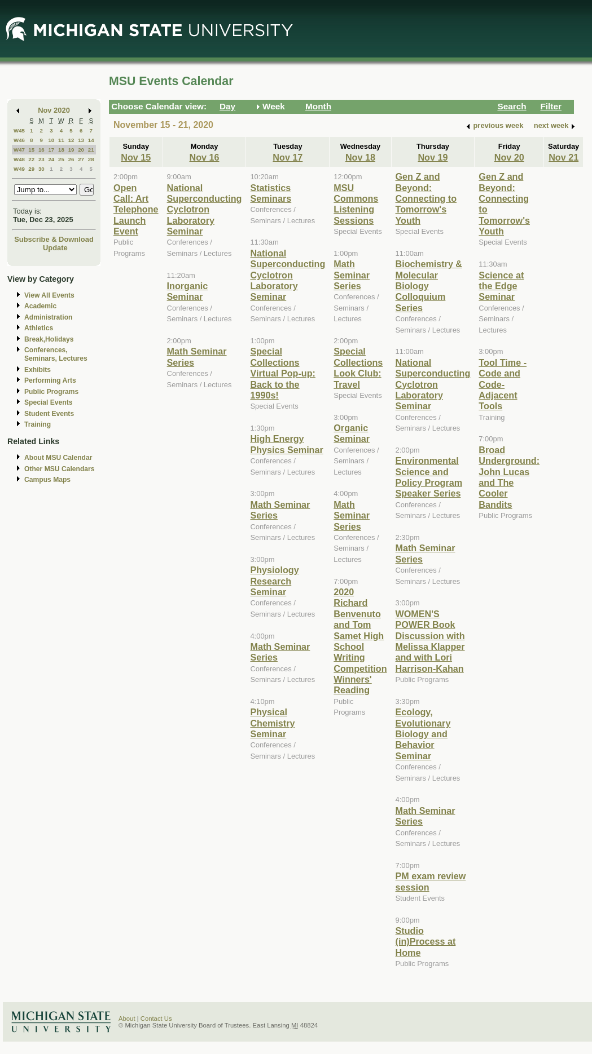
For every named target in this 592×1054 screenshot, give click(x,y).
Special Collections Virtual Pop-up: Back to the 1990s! (282, 373)
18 (61, 150)
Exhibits (37, 370)
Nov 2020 (54, 110)
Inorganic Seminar (187, 291)
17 (51, 150)
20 (81, 150)
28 (91, 159)
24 (51, 159)
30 (41, 169)
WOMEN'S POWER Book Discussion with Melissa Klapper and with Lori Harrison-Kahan (430, 641)
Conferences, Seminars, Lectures (55, 354)
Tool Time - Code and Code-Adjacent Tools (503, 384)
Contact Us (156, 1018)
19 (71, 150)
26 (71, 159)
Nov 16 (205, 157)
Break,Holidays (49, 339)
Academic (40, 306)
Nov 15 (136, 157)
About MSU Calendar (58, 458)
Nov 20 (509, 157)
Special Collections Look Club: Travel (358, 367)
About (127, 1018)
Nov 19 (433, 157)
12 (71, 140)
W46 (19, 140)
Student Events (49, 414)
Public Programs (51, 392)
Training (37, 424)
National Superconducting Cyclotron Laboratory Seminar (204, 210)
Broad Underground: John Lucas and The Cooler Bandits (509, 477)
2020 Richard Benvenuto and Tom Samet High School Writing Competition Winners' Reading (360, 641)
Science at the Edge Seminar (501, 286)
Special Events (48, 402)
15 (31, 150)
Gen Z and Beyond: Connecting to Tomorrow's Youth (426, 198)
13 (81, 140)
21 (91, 150)
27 (81, 159)
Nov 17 (287, 157)
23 (41, 159)
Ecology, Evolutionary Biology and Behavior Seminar (423, 734)
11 (61, 140)
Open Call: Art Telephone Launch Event (136, 210)
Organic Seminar (352, 433)
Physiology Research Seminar (274, 581)
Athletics (38, 328)
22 (31, 159)
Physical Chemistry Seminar (272, 723)
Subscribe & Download (54, 239)
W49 (19, 169)
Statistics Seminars (270, 193)
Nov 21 (563, 157)
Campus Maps (47, 480)
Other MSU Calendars (59, 469)
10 (51, 140)
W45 (19, 130)
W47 (19, 150)
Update (55, 247)
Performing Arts (50, 380)
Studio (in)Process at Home (426, 941)
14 (91, 140)
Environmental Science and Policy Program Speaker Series (429, 476)
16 (41, 150)
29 (31, 169)
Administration (48, 317)
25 (61, 159)
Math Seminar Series (352, 275)
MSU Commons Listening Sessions (356, 204)
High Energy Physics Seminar (286, 443)
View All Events (49, 295)
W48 (19, 159)
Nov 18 (360, 157)
